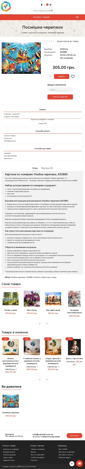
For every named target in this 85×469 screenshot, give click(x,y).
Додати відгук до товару (67, 41)
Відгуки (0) (47, 168)
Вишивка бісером (9, 452)
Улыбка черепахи (18, 277)
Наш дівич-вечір (53, 310)
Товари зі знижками (37, 449)
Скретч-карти (8, 457)
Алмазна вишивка (9, 455)
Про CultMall (63, 449)
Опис (35, 168)
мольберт (50, 119)
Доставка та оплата (66, 455)
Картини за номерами (11, 449)
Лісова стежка (10, 310)
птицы (53, 277)
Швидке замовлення (56, 85)
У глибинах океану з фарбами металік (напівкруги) (32, 361)
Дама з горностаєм (74, 358)
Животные (45, 277)
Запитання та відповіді (66, 452)
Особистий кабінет (37, 457)
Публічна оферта (65, 457)
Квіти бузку (32, 310)
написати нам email (51, 437)
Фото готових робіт (37, 455)
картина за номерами (38, 119)
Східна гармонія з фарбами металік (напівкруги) (53, 361)
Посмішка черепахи (10, 413)
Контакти (9, 434)
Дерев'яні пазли (8, 460)
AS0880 (29, 277)
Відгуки (33, 452)
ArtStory (64, 49)
